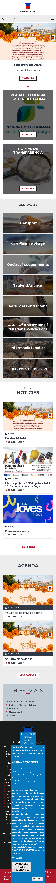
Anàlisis (18, 858)
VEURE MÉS (28, 78)
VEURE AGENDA (28, 675)
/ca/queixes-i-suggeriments (28, 265)
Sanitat (12, 715)
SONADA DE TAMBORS (19, 659)
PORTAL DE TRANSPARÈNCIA (28, 151)
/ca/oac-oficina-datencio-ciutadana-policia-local (28, 327)
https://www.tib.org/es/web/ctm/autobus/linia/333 (28, 223)
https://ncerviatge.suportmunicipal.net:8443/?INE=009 (28, 244)
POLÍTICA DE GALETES (23, 850)
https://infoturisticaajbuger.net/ (28, 348)
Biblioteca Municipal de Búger (23, 705)
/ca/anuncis (28, 285)
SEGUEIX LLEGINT (16, 442)
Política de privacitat (45, 878)
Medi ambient (15, 712)
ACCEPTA (37, 879)
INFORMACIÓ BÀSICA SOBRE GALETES (28, 739)
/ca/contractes (28, 306)
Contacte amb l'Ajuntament (22, 701)
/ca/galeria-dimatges (28, 368)
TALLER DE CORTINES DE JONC (23, 613)
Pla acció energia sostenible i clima (28, 97)
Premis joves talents (17, 531)
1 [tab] (28, 87)
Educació (13, 708)
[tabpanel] (28, 53)
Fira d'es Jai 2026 (28, 65)
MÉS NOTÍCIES (28, 547)
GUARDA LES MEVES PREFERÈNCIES (21, 867)
